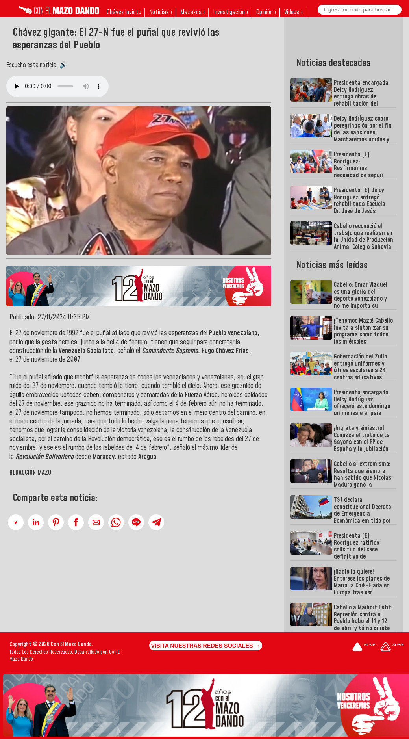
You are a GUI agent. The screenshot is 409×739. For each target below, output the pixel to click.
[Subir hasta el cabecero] (392, 647)
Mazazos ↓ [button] (192, 12)
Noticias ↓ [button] (160, 12)
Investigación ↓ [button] (230, 12)
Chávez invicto (124, 12)
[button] (16, 522)
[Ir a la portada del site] (363, 647)
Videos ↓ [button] (293, 12)
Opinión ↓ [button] (266, 12)
